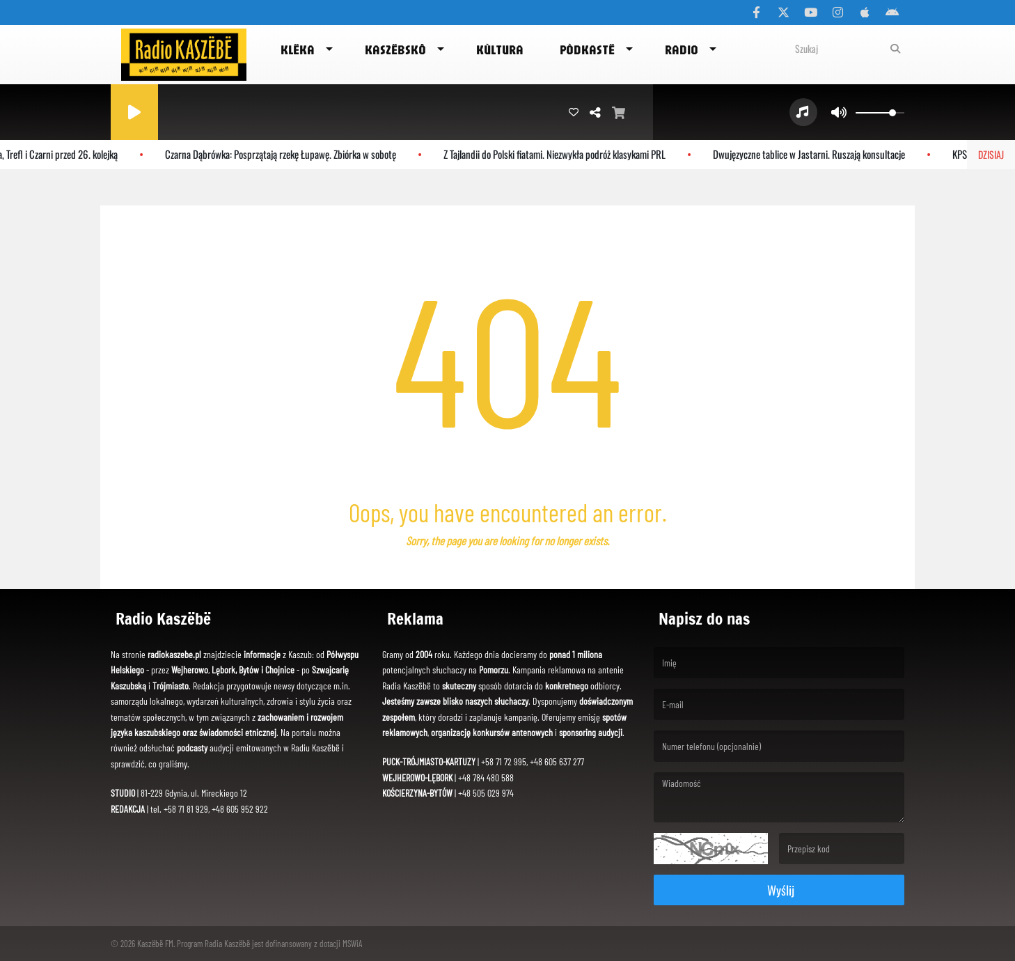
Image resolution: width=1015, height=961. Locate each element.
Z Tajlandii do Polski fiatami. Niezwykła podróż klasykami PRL (559, 154)
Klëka (298, 49)
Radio (681, 49)
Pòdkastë (587, 49)
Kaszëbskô (395, 49)
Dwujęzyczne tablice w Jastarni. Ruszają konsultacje (814, 154)
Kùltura (500, 49)
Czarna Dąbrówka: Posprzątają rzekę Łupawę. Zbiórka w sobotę (285, 154)
